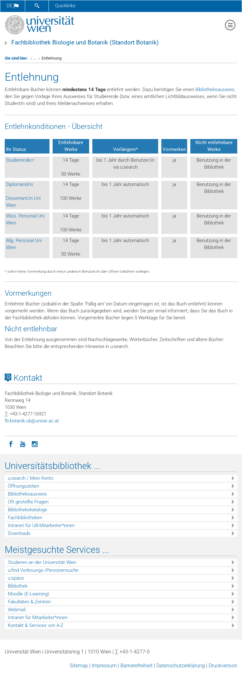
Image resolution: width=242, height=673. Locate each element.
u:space (16, 578)
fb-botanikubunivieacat (32, 421)
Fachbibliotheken (25, 517)
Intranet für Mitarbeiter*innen (37, 617)
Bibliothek (17, 586)
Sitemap (79, 666)
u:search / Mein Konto (30, 478)
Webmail (17, 609)
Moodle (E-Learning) (28, 594)
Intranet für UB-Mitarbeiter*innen (41, 525)
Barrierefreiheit (136, 666)
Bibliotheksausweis (214, 89)
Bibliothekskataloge (27, 510)
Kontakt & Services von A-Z (35, 625)
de (13, 6)
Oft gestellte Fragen (28, 502)
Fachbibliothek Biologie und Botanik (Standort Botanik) (85, 42)
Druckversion (223, 666)
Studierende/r (20, 160)
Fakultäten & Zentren (29, 602)
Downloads (19, 533)
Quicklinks (65, 6)
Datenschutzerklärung (180, 666)
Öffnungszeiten (23, 486)
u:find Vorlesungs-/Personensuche (43, 570)
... (34, 58)
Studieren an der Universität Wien (42, 562)
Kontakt (24, 378)
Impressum (104, 666)
